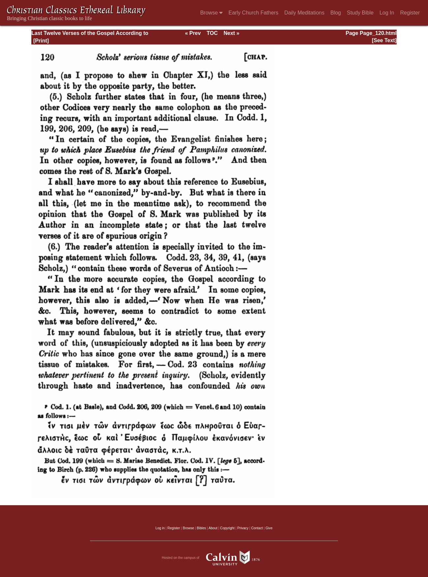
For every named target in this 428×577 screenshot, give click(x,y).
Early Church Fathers (253, 12)
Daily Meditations (304, 12)
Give (268, 528)
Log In (387, 12)
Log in (160, 528)
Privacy (243, 528)
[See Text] (384, 40)
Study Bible (360, 12)
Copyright (227, 528)
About (212, 528)
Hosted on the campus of (214, 557)
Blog (335, 12)
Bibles (201, 528)
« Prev (193, 33)
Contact (257, 528)
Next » (231, 33)
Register (410, 12)
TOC (212, 33)
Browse (211, 12)
